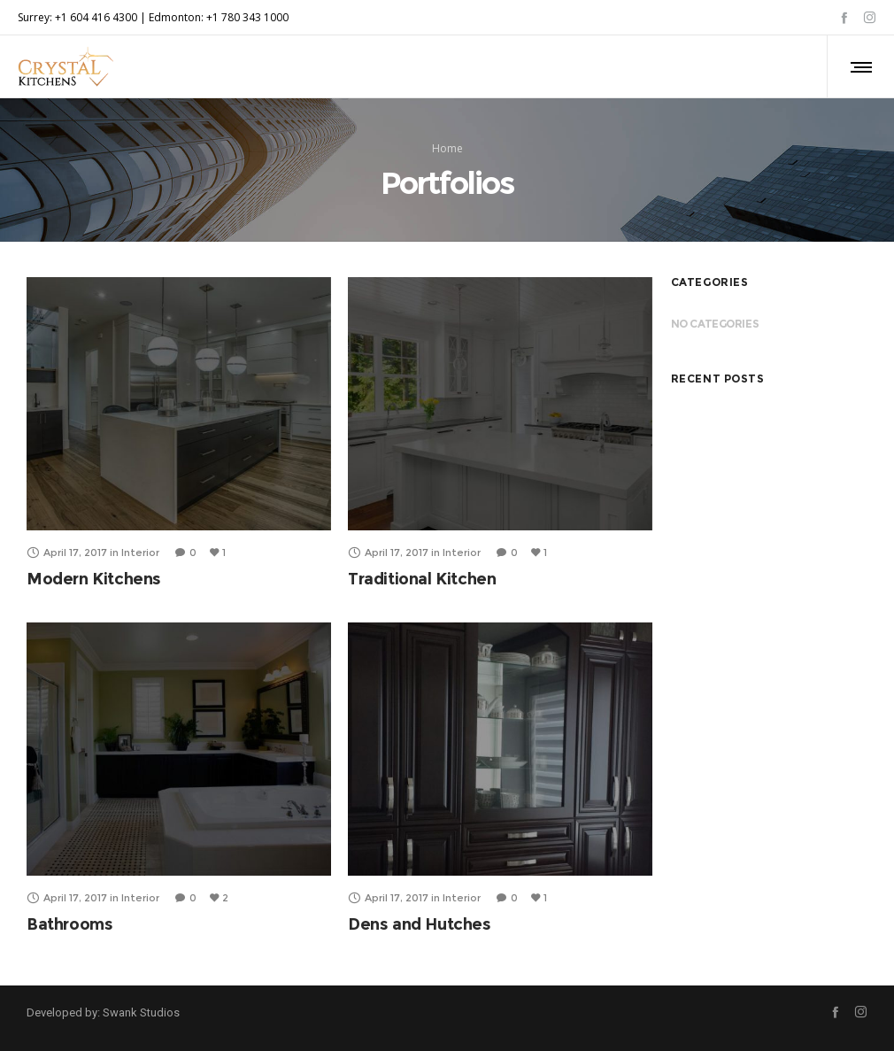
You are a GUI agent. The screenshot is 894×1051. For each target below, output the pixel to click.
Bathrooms (69, 924)
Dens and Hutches (419, 924)
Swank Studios (141, 1012)
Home (447, 147)
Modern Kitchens (94, 579)
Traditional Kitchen (422, 579)
